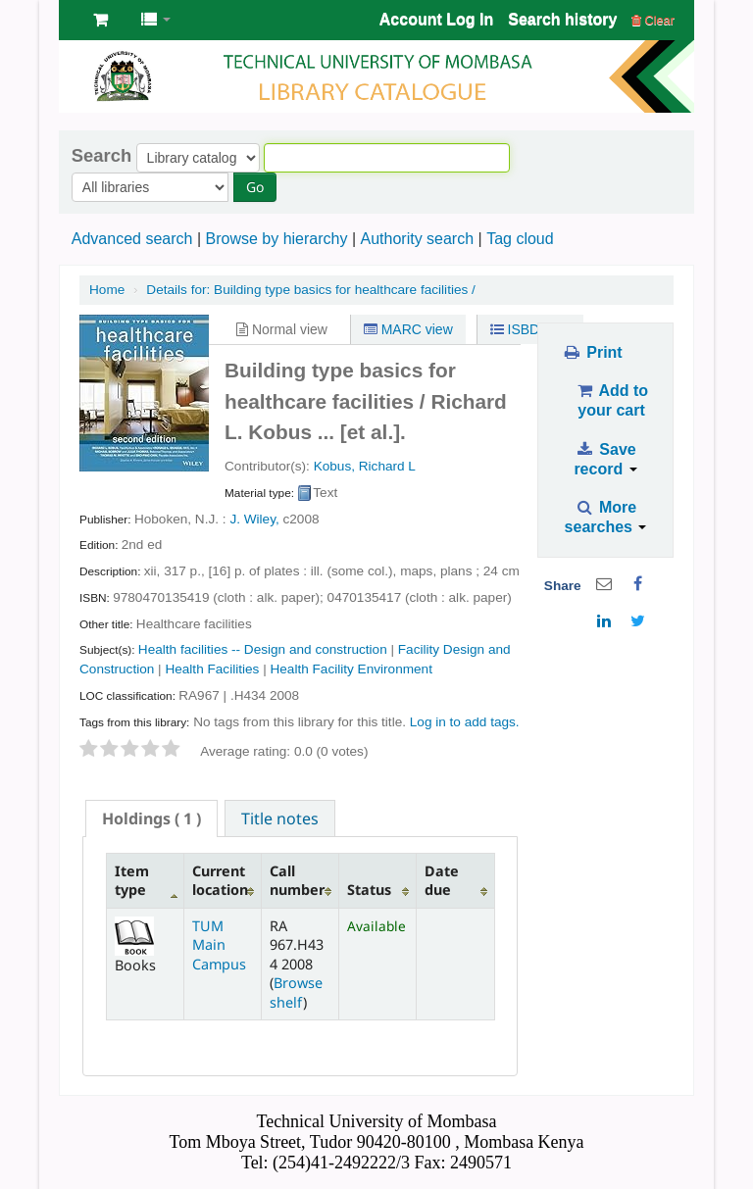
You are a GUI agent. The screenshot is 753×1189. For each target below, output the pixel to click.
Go (255, 186)
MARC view (408, 329)
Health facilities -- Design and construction (262, 649)
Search (101, 156)
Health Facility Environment (350, 669)
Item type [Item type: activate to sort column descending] (132, 880)
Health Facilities (212, 669)
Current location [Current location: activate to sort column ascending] (220, 880)
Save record (605, 459)
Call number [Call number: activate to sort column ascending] (297, 880)
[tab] (151, 818)
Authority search (417, 238)
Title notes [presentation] (280, 818)
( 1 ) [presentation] (151, 818)
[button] (100, 19)
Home (107, 289)
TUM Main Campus (219, 945)
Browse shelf (296, 992)
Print (592, 352)
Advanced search (132, 238)
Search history (562, 19)
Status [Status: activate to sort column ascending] (369, 889)
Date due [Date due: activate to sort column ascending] (442, 880)
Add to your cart (611, 400)
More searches (606, 517)
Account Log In (436, 19)
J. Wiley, (253, 519)
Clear (653, 20)
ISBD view (530, 329)
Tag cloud (520, 238)
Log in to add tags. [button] (465, 722)
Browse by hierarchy (276, 238)
